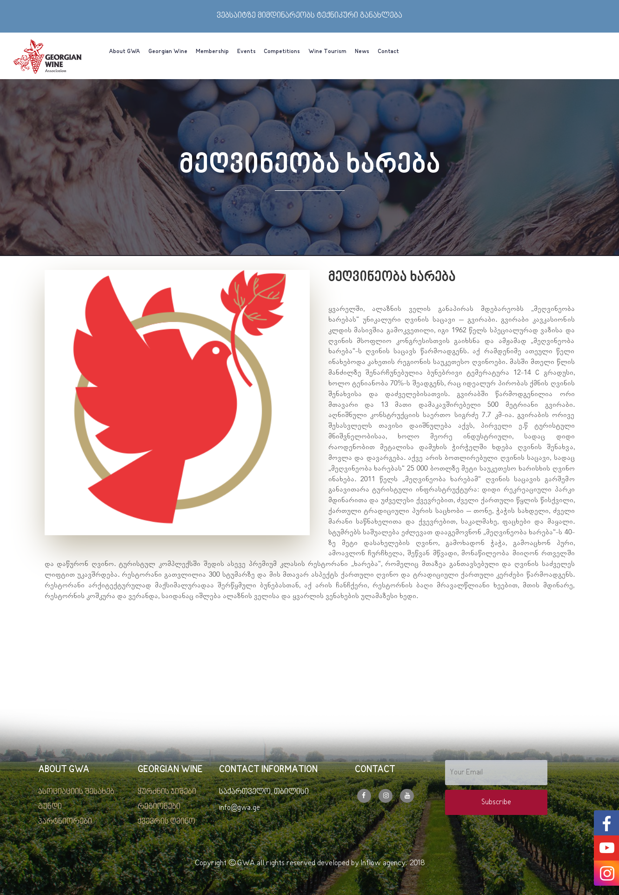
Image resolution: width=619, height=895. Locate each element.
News (362, 51)
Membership (212, 51)
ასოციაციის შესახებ (76, 792)
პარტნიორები (65, 822)
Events (246, 51)
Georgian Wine (167, 51)
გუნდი (50, 807)
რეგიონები (159, 807)
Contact (388, 51)
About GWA (124, 51)
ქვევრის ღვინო (166, 822)
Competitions (282, 51)
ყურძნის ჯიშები (167, 792)
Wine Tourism (327, 51)
